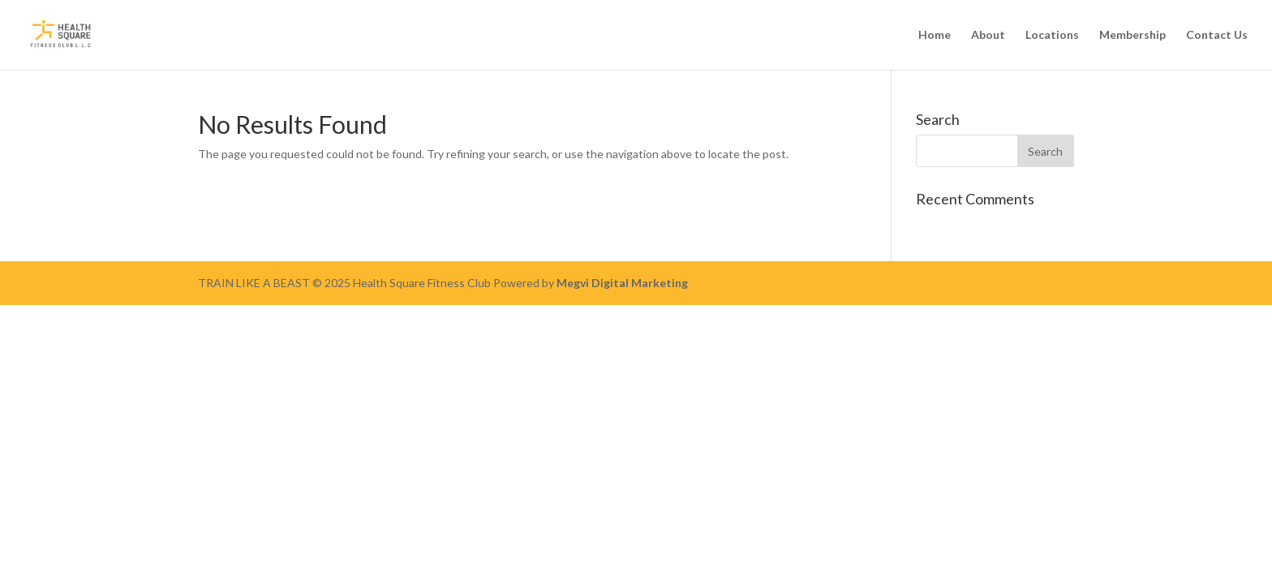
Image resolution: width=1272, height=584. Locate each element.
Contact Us (1217, 35)
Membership (1132, 35)
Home (934, 35)
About (988, 35)
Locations (1052, 35)
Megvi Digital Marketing (622, 283)
